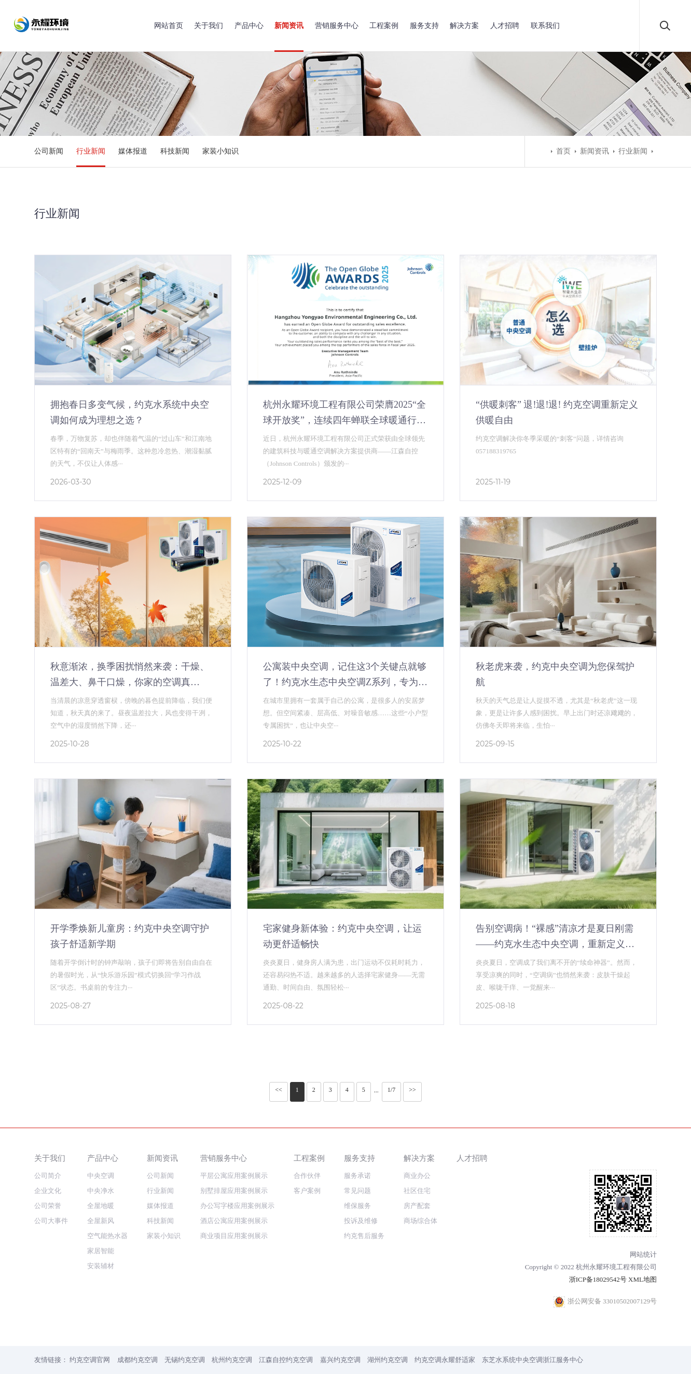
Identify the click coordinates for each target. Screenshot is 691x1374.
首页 (563, 151)
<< (278, 1089)
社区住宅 (417, 1191)
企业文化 (47, 1191)
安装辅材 (100, 1266)
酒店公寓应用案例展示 (234, 1221)
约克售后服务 (364, 1236)
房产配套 (417, 1206)
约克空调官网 (90, 1360)
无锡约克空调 (184, 1360)
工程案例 (383, 26)
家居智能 (100, 1251)
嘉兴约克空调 (340, 1360)
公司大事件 (51, 1221)
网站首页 (168, 26)
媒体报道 (132, 151)
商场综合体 (420, 1221)
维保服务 (357, 1206)
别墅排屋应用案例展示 (234, 1191)
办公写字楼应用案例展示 (237, 1206)
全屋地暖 (100, 1206)
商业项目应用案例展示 (234, 1236)
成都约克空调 (137, 1360)
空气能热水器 (107, 1236)
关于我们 (208, 26)
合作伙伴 (307, 1175)
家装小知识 (220, 151)
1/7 (391, 1089)
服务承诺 (357, 1175)
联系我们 (545, 26)
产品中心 (249, 26)
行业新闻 (90, 151)
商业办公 (417, 1175)
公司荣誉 (47, 1206)
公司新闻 (48, 151)
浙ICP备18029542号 (598, 1279)
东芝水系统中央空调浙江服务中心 (532, 1360)
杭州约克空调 (232, 1360)
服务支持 (424, 26)
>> (412, 1089)
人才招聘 (504, 26)
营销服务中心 (336, 26)
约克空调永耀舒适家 (444, 1360)
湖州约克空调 (387, 1360)
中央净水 (100, 1191)
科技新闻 (174, 151)
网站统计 (643, 1254)
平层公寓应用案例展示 (234, 1175)
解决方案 (464, 26)
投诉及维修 (361, 1221)
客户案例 (307, 1191)
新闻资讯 (288, 26)
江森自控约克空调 (286, 1360)
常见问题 (357, 1191)
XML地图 (642, 1279)
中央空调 (100, 1175)
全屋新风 (100, 1221)
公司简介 (47, 1175)
